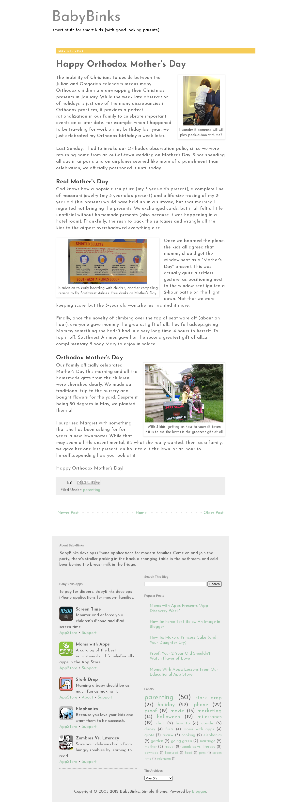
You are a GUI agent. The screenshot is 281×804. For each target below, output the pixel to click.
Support (89, 633)
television (164, 758)
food (188, 752)
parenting (91, 490)
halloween (168, 717)
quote (149, 735)
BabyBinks (86, 17)
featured (171, 752)
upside (207, 723)
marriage (207, 741)
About (87, 697)
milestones (209, 717)
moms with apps (199, 729)
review (167, 735)
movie (177, 711)
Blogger (199, 791)
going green (181, 741)
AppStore (68, 633)
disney (149, 729)
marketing (209, 711)
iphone (200, 704)
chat (160, 723)
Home (141, 513)
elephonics (212, 735)
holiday (166, 704)
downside (151, 752)
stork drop (209, 698)
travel (169, 747)
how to (183, 723)
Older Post (213, 513)
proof (150, 711)
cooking (188, 735)
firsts (169, 729)
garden (157, 741)
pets (202, 752)
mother (150, 747)
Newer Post (68, 513)
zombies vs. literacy (198, 747)
